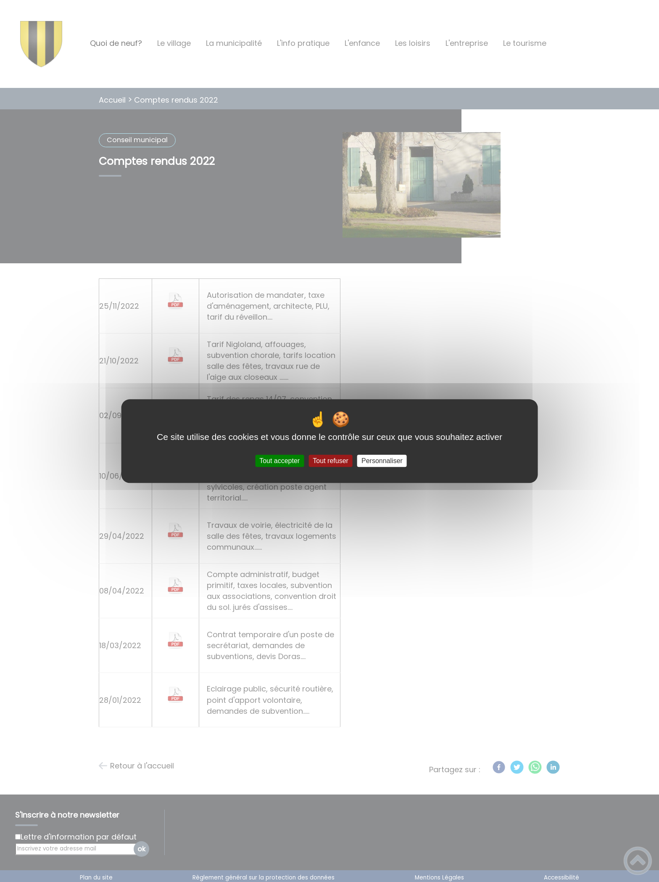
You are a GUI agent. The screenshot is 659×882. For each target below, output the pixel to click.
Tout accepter (279, 460)
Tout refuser (330, 460)
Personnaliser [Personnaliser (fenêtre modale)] (382, 460)
